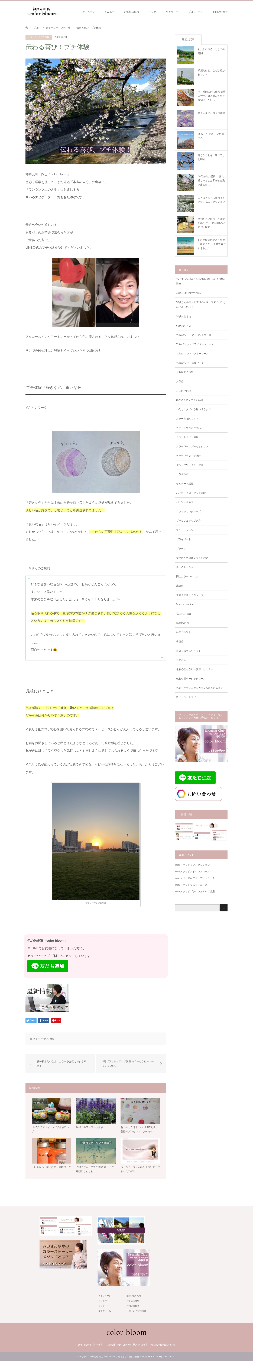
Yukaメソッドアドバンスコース (193, 335)
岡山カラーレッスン (187, 576)
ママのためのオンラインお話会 (193, 557)
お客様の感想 (131, 11)
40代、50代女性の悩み (188, 293)
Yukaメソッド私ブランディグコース (195, 878)
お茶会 (180, 381)
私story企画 (182, 622)
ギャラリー (172, 11)
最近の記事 (188, 39)
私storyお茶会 (183, 613)
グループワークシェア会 (189, 465)
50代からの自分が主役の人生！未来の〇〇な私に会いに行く (201, 305)
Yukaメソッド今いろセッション (192, 864)
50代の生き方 (183, 316)
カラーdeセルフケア (187, 418)
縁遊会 (180, 641)
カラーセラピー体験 (187, 437)
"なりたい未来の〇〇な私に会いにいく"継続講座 (200, 281)
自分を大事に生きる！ (188, 650)
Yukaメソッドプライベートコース (195, 344)
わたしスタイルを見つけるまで (193, 409)
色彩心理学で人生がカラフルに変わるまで (199, 687)
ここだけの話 (183, 390)
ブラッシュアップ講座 (188, 520)
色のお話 (181, 660)
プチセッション (184, 530)
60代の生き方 (183, 325)
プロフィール (195, 11)
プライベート (183, 539)
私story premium (185, 604)
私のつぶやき (183, 632)
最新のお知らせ (133, 1295)
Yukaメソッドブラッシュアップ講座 (195, 891)
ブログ (152, 11)
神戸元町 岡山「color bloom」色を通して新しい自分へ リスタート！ (122, 1356)
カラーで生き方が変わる (189, 427)
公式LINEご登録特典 (136, 1311)
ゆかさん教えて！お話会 (189, 400)
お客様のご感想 (184, 372)
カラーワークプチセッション (192, 446)
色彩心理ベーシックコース (191, 678)
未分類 (180, 585)
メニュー (109, 11)
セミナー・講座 (184, 483)
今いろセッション (186, 567)
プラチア (181, 548)
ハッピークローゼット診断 (191, 492)
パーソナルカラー (186, 502)
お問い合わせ (220, 11)
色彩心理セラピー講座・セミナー (194, 669)
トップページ (87, 11)
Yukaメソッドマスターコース (192, 353)
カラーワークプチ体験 (38, 37)
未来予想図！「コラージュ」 (192, 595)
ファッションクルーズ (188, 511)
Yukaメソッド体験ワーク (190, 362)
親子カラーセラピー (187, 697)
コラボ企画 (182, 474)
